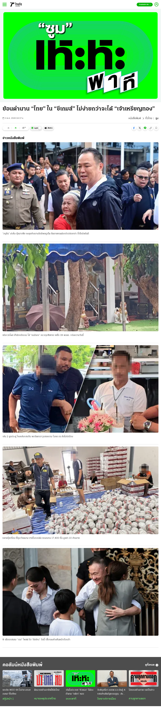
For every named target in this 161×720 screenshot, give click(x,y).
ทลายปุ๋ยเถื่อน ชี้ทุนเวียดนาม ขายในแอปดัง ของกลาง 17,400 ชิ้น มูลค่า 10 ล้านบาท (41, 538)
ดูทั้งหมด (151, 665)
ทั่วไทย (148, 118)
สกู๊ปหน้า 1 (8, 699)
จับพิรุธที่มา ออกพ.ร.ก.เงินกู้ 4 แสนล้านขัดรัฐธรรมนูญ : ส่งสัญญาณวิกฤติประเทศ (111, 692)
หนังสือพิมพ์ (135, 118)
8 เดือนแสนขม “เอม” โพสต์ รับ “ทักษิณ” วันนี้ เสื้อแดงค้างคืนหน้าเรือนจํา (36, 639)
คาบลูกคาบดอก (137, 698)
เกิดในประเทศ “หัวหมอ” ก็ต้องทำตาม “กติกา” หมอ (79, 692)
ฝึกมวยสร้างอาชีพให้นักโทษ (46, 690)
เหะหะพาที (71, 699)
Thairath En (145, 5)
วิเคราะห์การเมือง (106, 699)
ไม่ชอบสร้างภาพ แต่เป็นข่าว (141, 690)
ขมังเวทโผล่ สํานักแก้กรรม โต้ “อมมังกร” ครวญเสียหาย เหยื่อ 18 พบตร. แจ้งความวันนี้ (43, 335)
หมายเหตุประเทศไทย (45, 698)
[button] (134, 128)
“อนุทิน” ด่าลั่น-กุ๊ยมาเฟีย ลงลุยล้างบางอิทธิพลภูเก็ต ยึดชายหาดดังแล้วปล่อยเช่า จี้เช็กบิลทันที (46, 233)
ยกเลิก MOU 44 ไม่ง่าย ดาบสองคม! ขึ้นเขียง (16, 692)
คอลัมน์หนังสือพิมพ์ (22, 665)
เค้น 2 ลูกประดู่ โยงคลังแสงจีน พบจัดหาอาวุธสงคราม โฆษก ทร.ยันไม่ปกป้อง (38, 436)
